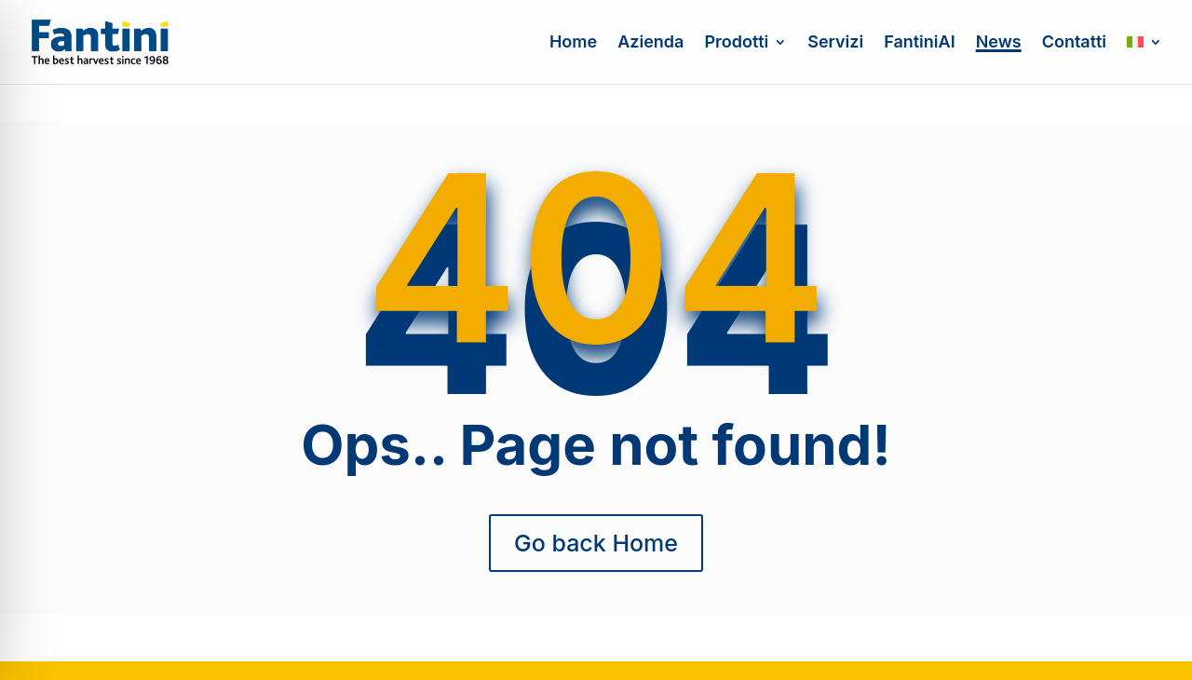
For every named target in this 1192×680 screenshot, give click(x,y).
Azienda (650, 43)
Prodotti (736, 43)
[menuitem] (1144, 59)
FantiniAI (919, 43)
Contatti (1074, 43)
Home (573, 43)
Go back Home (596, 543)
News (999, 43)
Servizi (835, 43)
